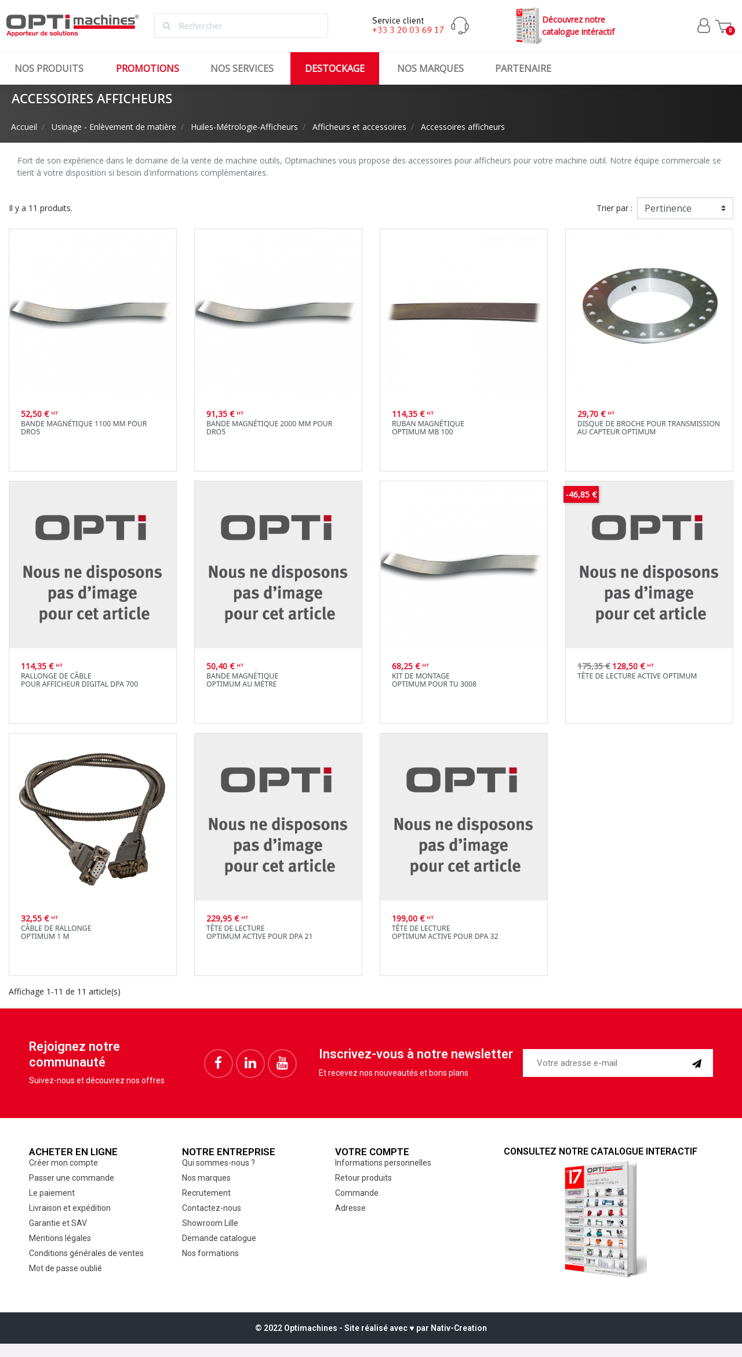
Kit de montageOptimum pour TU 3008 (434, 680)
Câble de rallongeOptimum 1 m (56, 932)
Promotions (147, 68)
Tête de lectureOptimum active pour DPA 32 (445, 932)
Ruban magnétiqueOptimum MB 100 (428, 428)
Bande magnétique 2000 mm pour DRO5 (269, 428)
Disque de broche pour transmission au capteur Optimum (648, 428)
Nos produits (48, 68)
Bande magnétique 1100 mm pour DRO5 (84, 428)
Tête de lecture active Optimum (637, 676)
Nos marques (430, 68)
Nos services (242, 68)
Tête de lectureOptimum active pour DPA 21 (259, 932)
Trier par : (614, 207)
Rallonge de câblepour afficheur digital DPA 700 (79, 680)
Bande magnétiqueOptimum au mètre (242, 680)
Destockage (335, 68)
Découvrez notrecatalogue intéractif (563, 26)
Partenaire (523, 68)
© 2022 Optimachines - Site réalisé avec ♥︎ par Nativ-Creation (370, 1328)
